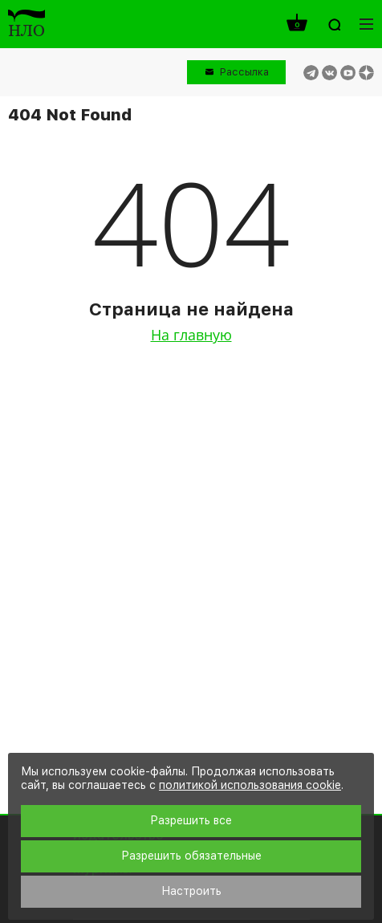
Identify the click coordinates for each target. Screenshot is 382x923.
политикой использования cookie (250, 785)
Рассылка (244, 72)
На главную (191, 334)
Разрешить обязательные (191, 855)
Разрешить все (191, 820)
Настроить (191, 890)
